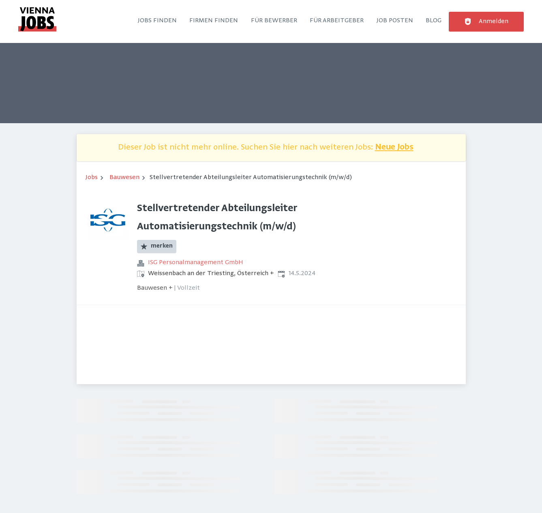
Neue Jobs (394, 147)
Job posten (395, 20)
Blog (433, 20)
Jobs (92, 177)
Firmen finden (213, 20)
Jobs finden (157, 20)
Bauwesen (124, 177)
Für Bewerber (274, 20)
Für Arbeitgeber (337, 20)
